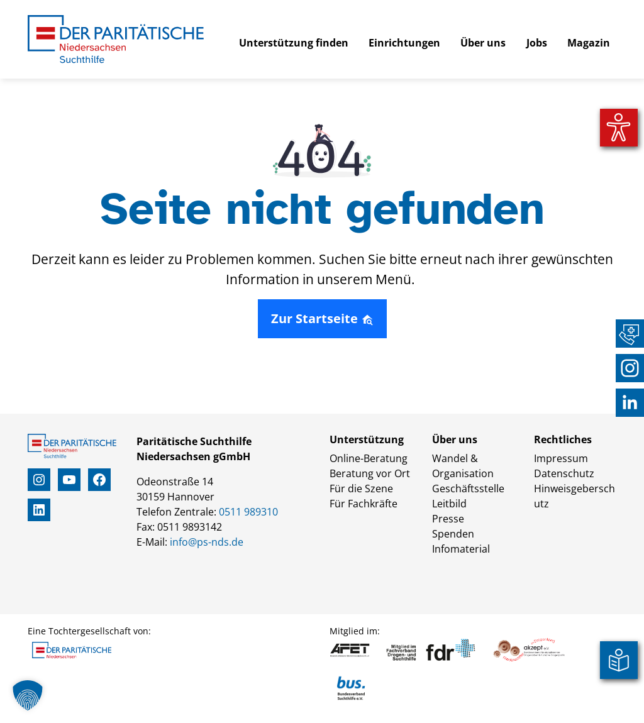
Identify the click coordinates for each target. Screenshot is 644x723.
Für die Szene (361, 488)
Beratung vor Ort (370, 473)
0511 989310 (248, 512)
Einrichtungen (404, 43)
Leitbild (449, 504)
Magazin (588, 43)
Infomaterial (461, 549)
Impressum (561, 458)
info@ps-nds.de (206, 542)
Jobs (536, 43)
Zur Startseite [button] (322, 318)
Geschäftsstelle (468, 488)
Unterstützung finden (293, 43)
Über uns (483, 43)
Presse (448, 519)
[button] (27, 695)
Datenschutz (564, 473)
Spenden (453, 534)
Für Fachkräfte (363, 504)
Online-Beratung (369, 458)
